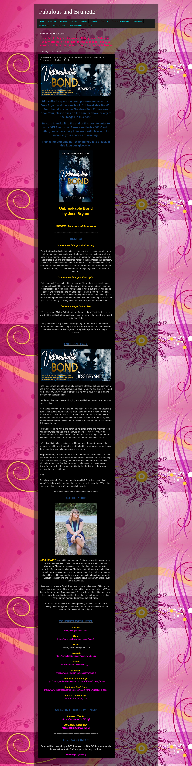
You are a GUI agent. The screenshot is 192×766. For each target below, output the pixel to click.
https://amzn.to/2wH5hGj (76, 728)
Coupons (104, 21)
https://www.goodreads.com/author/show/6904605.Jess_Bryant (76, 681)
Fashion (94, 21)
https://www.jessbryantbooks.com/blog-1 (75, 639)
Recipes (74, 21)
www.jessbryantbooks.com (76, 630)
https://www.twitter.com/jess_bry (76, 664)
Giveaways (137, 21)
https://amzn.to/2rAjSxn (76, 698)
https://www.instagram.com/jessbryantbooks (76, 673)
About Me (52, 21)
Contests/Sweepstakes (120, 21)
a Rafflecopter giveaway (76, 755)
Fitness (84, 21)
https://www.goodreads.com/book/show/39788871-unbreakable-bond (75, 690)
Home (41, 21)
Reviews (63, 21)
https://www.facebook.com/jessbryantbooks (76, 656)
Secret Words (44, 25)
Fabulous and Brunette (67, 11)
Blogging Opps (59, 25)
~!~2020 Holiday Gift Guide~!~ (81, 25)
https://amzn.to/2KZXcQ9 (76, 719)
